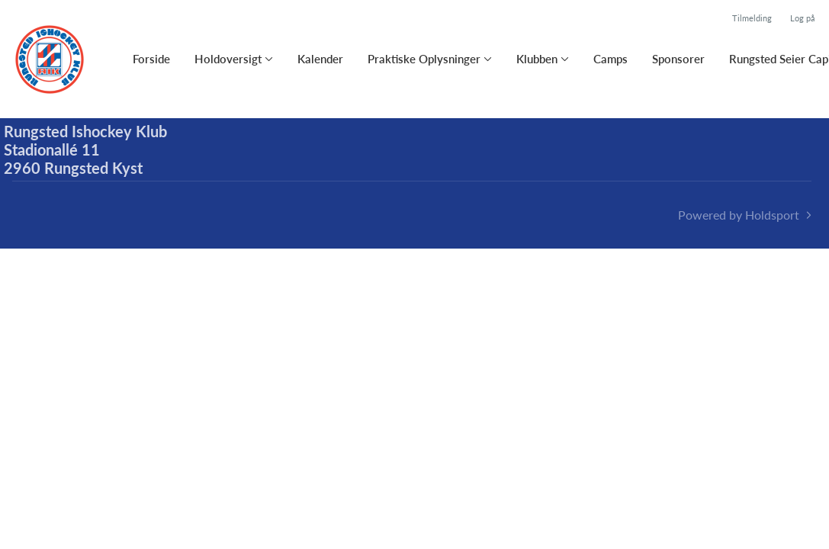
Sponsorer (678, 59)
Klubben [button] (536, 59)
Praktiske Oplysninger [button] (424, 59)
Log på (802, 18)
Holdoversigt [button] (228, 59)
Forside (151, 59)
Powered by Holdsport (738, 214)
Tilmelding (752, 18)
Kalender (320, 59)
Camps (610, 59)
